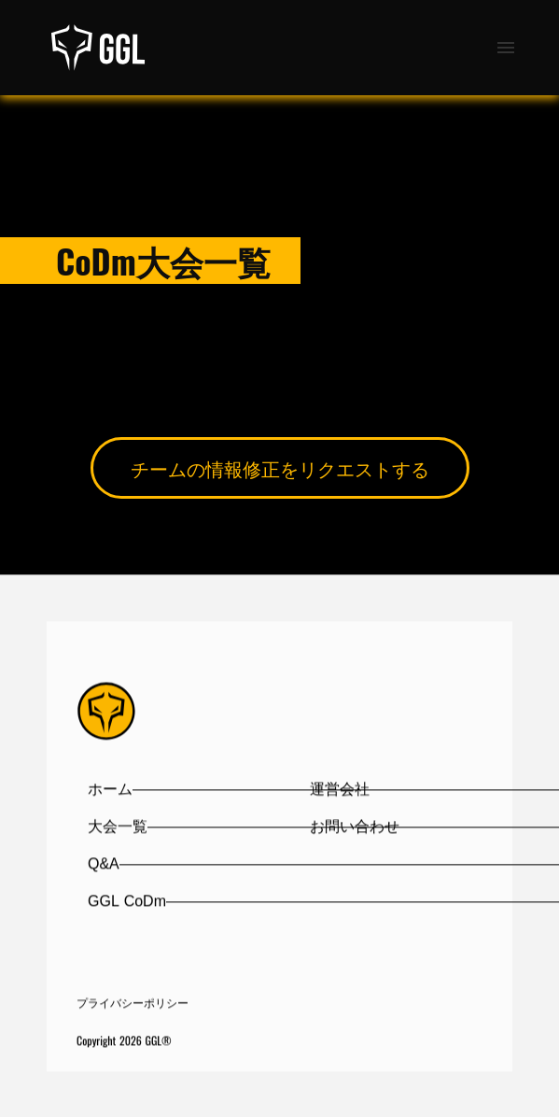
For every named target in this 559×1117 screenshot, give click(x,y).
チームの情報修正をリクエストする (280, 468)
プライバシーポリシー (133, 1004)
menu (506, 47)
